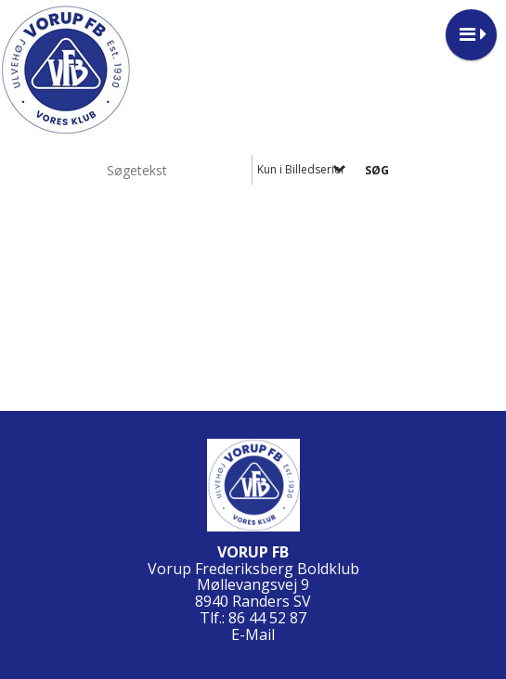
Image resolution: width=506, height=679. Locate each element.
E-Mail (253, 634)
